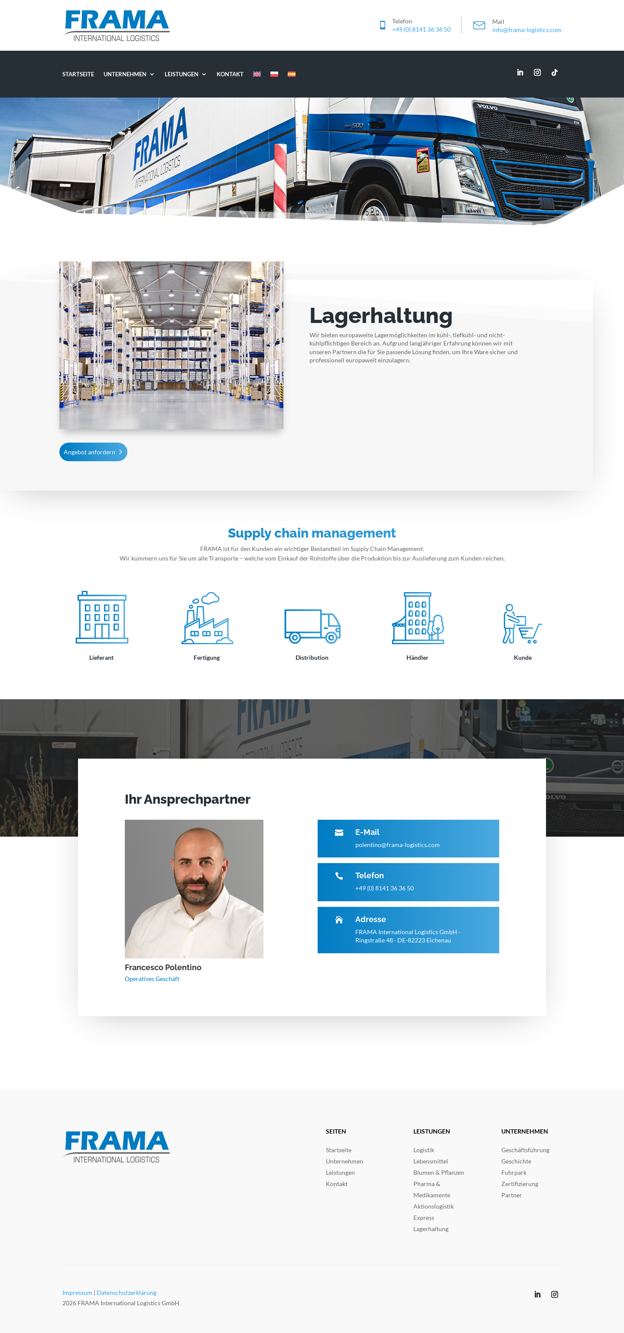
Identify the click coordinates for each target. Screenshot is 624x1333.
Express (423, 1217)
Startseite (78, 74)
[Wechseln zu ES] (292, 74)
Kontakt (230, 74)
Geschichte (516, 1161)
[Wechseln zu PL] (274, 74)
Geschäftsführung (525, 1150)
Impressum (77, 1292)
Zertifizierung (519, 1183)
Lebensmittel (430, 1161)
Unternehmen (125, 74)
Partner (511, 1195)
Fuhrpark (513, 1172)
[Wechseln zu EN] (257, 74)
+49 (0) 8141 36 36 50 (421, 29)
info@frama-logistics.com (527, 29)
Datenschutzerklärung (126, 1292)
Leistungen (181, 74)
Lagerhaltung (430, 1228)
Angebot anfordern (89, 452)
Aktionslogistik (433, 1206)
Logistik (423, 1150)
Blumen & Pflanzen (438, 1172)
